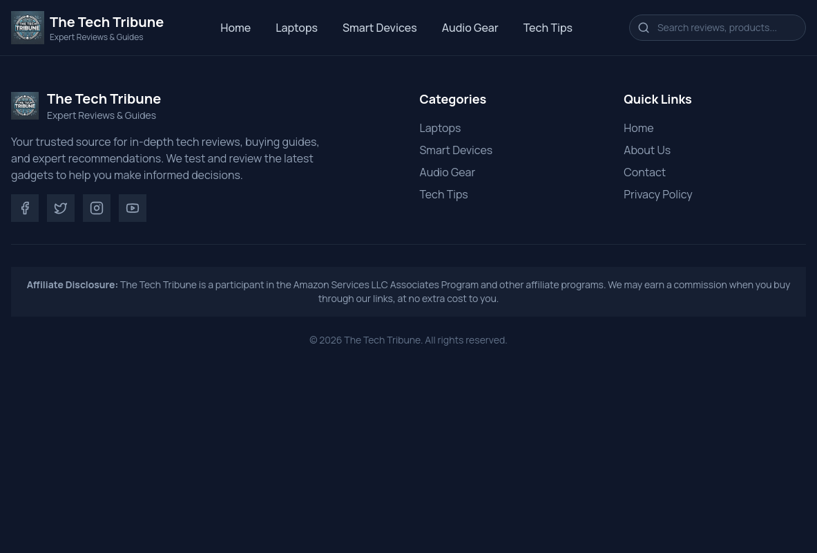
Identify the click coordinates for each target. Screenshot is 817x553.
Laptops (297, 27)
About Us (647, 150)
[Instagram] (96, 208)
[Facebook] (25, 208)
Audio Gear (470, 27)
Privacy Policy (658, 194)
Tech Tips (548, 27)
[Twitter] (61, 208)
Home (235, 27)
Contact (645, 172)
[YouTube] (132, 208)
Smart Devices (380, 27)
